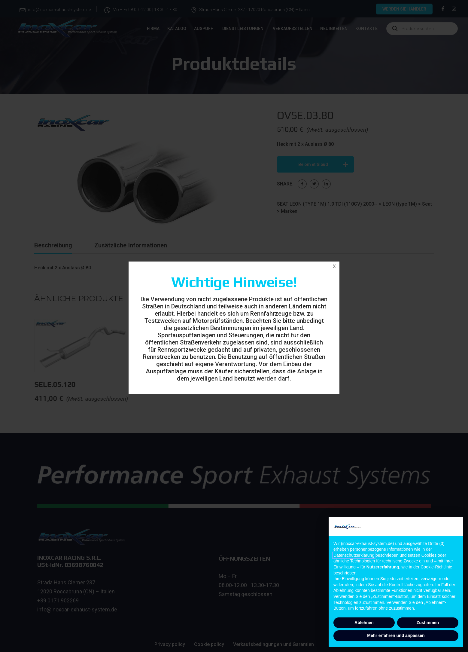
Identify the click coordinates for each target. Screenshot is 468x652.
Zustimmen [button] (428, 622)
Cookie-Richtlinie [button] (436, 567)
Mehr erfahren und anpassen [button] (395, 635)
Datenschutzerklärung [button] (353, 555)
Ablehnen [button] (364, 622)
